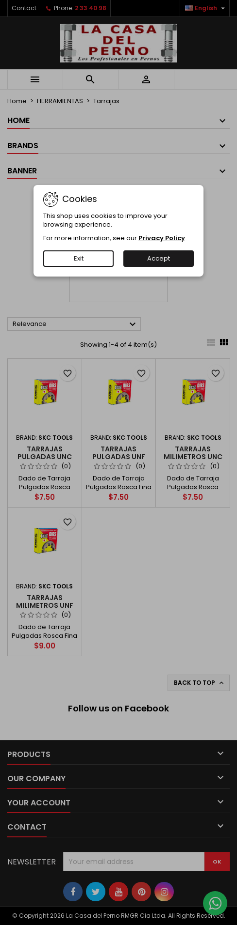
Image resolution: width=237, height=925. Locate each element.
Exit (79, 258)
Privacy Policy (161, 238)
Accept (158, 258)
